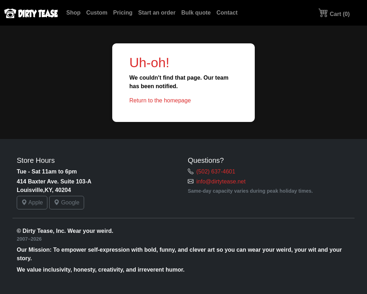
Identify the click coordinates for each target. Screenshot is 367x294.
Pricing (123, 13)
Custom (97, 13)
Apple (32, 202)
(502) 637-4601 (215, 172)
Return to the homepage (160, 100)
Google (66, 202)
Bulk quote (196, 13)
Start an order (157, 13)
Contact (227, 13)
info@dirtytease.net (220, 181)
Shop (73, 13)
